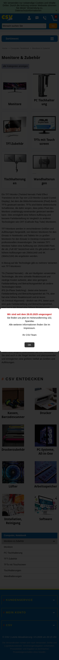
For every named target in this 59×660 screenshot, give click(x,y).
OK (29, 345)
